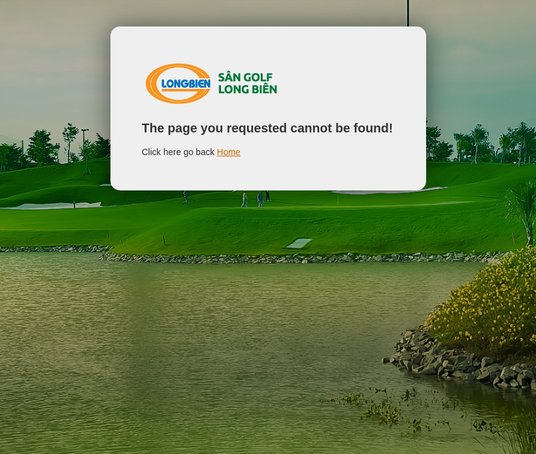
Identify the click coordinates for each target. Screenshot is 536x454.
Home (229, 152)
